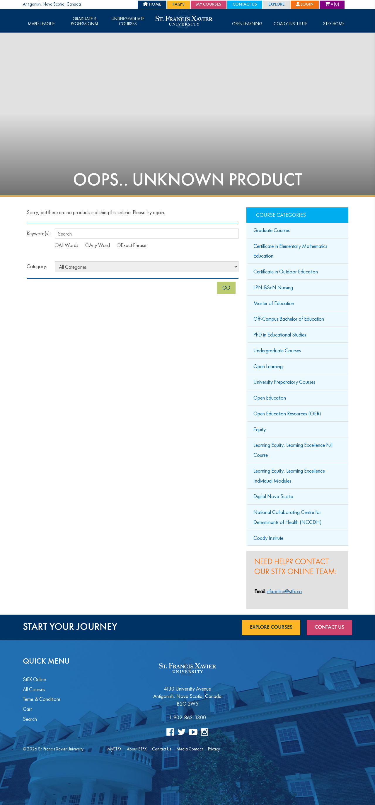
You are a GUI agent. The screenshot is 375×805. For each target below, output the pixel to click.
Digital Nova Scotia (273, 496)
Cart (27, 709)
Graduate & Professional (84, 21)
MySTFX (114, 749)
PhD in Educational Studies (279, 334)
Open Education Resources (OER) (287, 413)
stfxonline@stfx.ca (284, 591)
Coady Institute (290, 23)
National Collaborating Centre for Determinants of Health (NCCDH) (287, 517)
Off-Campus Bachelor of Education (288, 318)
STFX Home (334, 23)
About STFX (137, 749)
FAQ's (179, 4)
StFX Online (34, 679)
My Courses (208, 4)
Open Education (269, 397)
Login (304, 4)
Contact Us (245, 4)
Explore (276, 4)
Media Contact (189, 749)
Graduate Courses (271, 230)
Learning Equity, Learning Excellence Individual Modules (289, 475)
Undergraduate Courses (128, 21)
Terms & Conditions (42, 699)
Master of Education (273, 303)
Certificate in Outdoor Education (285, 271)
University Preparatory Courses (284, 381)
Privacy (214, 749)
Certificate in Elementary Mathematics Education (290, 251)
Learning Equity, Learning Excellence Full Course (293, 450)
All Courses (34, 689)
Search (30, 719)
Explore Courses (271, 627)
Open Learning (247, 23)
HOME (152, 4)
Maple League (41, 23)
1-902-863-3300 (187, 717)
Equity (259, 429)
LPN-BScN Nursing (273, 287)
